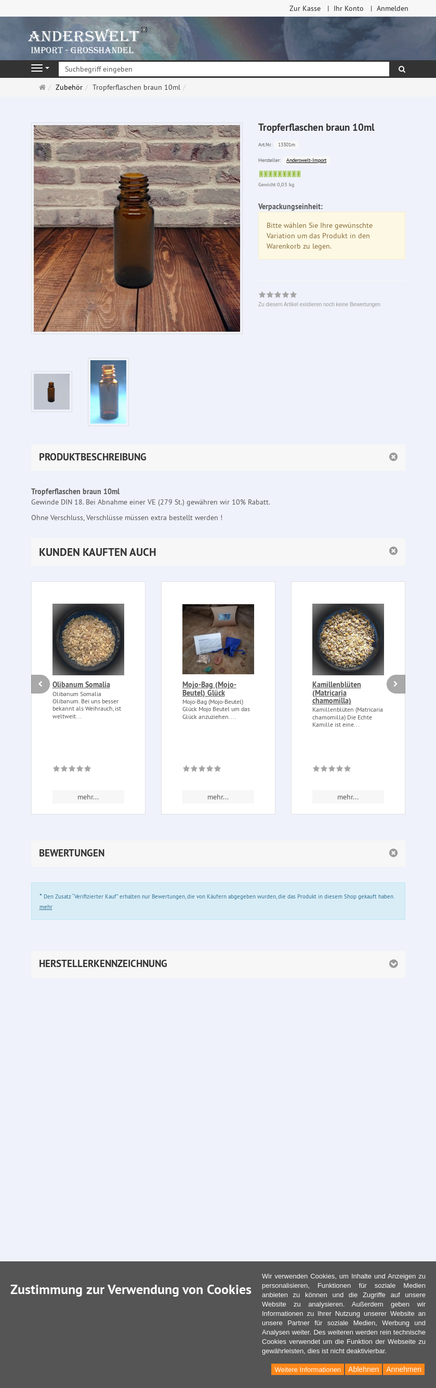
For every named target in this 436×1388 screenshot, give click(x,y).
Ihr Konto (349, 8)
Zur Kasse (305, 8)
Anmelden (392, 8)
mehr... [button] (88, 796)
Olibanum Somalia (81, 684)
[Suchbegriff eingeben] (224, 69)
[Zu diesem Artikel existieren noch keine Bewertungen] (71, 770)
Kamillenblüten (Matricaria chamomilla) (336, 692)
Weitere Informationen (307, 1369)
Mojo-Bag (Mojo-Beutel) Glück (209, 688)
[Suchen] (402, 69)
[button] (218, 552)
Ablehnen (363, 1369)
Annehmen (403, 1369)
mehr (45, 906)
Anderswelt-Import (306, 160)
